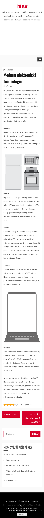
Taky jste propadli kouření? (16, 454)
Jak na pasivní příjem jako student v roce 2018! (32, 418)
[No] (41, 510)
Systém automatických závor (17, 465)
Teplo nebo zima (12, 460)
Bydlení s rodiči (11, 414)
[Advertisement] (22, 41)
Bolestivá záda (11, 480)
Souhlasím (22, 514)
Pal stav (22, 6)
